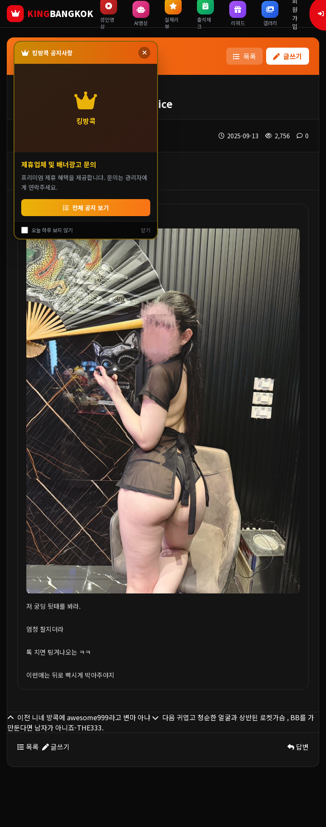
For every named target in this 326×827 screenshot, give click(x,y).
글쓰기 (287, 56)
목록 (244, 56)
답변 (298, 746)
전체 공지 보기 (86, 207)
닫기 (145, 230)
